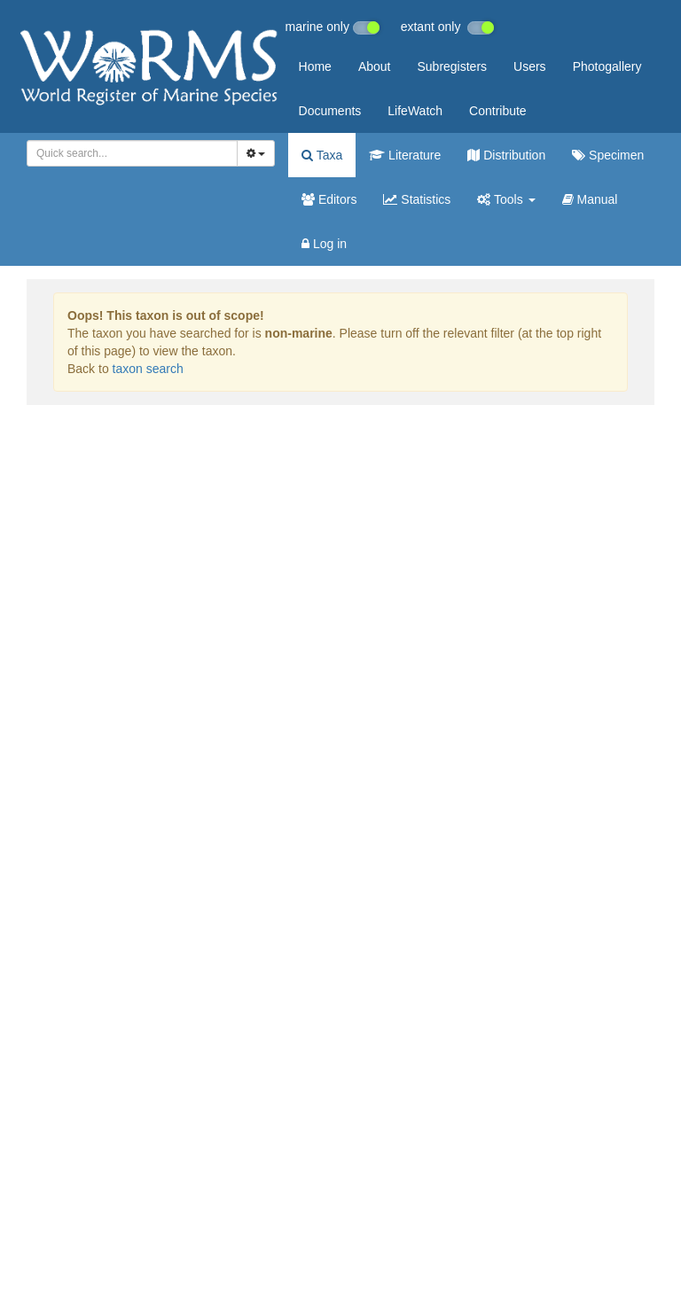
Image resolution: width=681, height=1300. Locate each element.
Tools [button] (506, 199)
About (374, 66)
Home (315, 66)
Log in (324, 244)
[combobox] (132, 153)
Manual (590, 199)
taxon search (148, 369)
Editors (328, 199)
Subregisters (452, 66)
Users (529, 66)
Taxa (321, 155)
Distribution (506, 155)
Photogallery (607, 66)
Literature (405, 155)
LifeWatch (414, 111)
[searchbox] (126, 153)
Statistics (416, 199)
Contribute (498, 111)
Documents (330, 111)
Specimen (608, 155)
